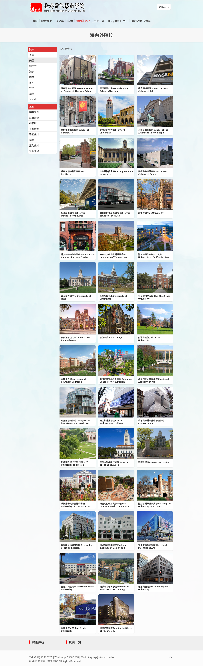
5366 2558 (73, 657)
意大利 (33, 99)
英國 (31, 55)
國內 (31, 77)
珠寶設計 (34, 117)
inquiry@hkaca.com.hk (101, 657)
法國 (31, 93)
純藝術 (33, 123)
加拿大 (33, 66)
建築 (31, 140)
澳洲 (31, 71)
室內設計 (34, 145)
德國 (31, 88)
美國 (31, 60)
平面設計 (34, 134)
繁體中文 (164, 7)
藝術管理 (34, 151)
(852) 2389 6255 (43, 657)
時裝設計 (34, 112)
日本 (31, 82)
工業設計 (34, 129)
